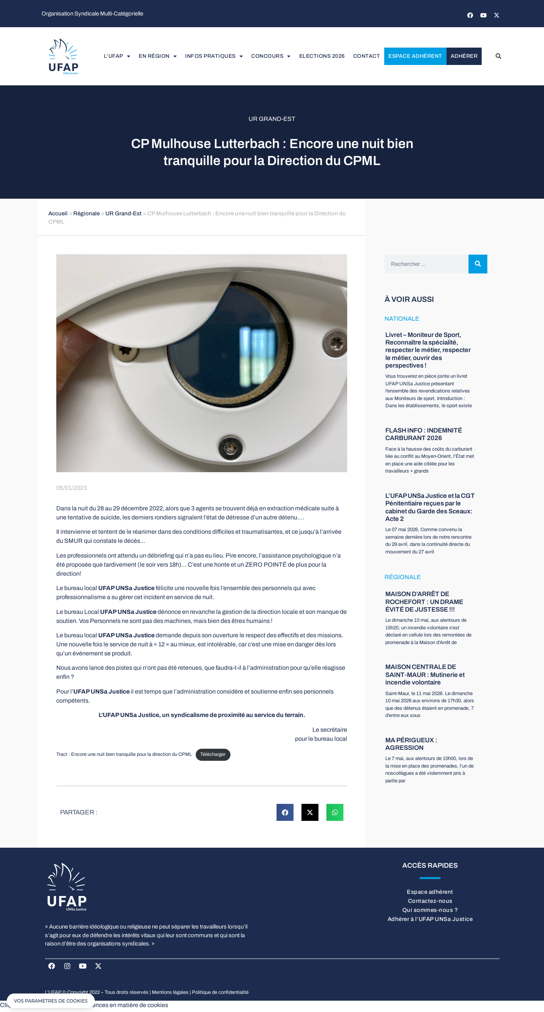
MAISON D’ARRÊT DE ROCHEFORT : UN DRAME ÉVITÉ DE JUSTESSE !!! (424, 603)
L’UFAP (117, 57)
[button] (498, 57)
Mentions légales (170, 994)
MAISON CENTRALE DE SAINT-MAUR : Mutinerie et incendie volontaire (425, 676)
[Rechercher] (477, 265)
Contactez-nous (430, 902)
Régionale (86, 215)
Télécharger (213, 756)
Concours (271, 57)
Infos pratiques (214, 57)
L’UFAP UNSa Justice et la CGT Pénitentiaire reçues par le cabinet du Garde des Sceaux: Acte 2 (430, 509)
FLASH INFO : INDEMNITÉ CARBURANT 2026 (423, 435)
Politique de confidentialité (220, 994)
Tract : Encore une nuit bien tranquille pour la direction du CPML (124, 756)
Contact (366, 57)
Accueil (58, 215)
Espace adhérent (415, 57)
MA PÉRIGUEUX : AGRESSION (411, 745)
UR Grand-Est (272, 120)
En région (158, 57)
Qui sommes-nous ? (430, 911)
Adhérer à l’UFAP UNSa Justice (430, 921)
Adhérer (464, 57)
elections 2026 (322, 57)
